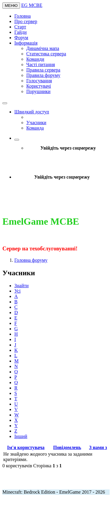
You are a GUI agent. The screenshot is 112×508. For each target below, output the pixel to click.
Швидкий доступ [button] (31, 111)
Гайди (20, 32)
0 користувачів (17, 465)
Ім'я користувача (26, 447)
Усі (17, 290)
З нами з (98, 447)
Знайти (21, 285)
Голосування (39, 80)
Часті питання (40, 64)
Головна (22, 16)
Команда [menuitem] (35, 127)
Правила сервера (43, 69)
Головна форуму (30, 260)
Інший (20, 436)
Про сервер (25, 21)
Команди (35, 59)
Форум (21, 37)
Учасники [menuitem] (36, 122)
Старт (20, 26)
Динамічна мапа (42, 48)
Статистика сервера (46, 53)
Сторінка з (47, 465)
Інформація (26, 42)
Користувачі (38, 86)
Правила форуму (43, 75)
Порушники (38, 91)
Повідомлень (67, 447)
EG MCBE (31, 5)
